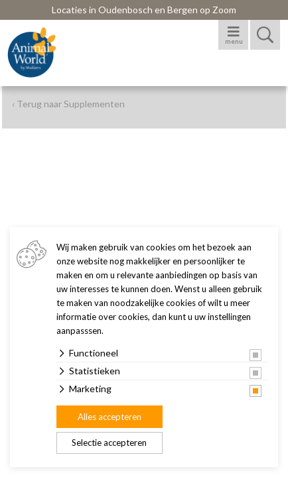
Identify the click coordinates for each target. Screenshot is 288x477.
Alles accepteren (109, 416)
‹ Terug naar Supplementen (68, 103)
